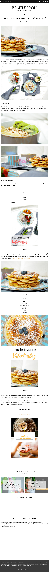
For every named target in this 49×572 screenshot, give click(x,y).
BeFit (20, 471)
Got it (29, 569)
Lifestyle (34, 471)
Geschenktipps (27, 471)
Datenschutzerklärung (36, 525)
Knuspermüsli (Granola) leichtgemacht (21, 258)
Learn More (22, 569)
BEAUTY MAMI (24, 7)
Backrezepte (15, 471)
